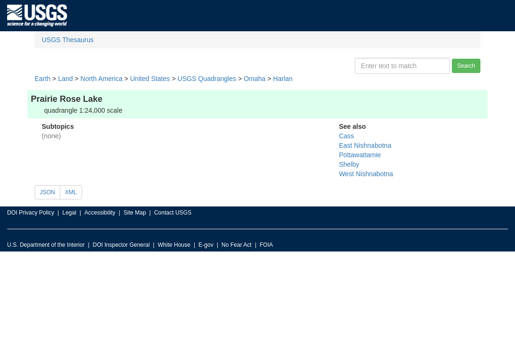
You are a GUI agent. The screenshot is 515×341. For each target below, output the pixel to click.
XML (71, 192)
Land (65, 78)
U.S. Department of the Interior (45, 245)
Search (466, 66)
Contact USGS (173, 212)
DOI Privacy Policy (30, 212)
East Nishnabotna (365, 145)
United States (150, 78)
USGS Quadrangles (206, 78)
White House (174, 245)
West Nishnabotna (366, 174)
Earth (42, 78)
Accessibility (99, 212)
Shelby (349, 164)
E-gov (206, 245)
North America (102, 78)
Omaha (255, 78)
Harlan (283, 78)
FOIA (266, 245)
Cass (346, 136)
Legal (69, 212)
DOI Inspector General (121, 245)
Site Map (134, 212)
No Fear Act (236, 245)
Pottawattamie (360, 155)
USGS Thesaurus (67, 40)
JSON (47, 192)
